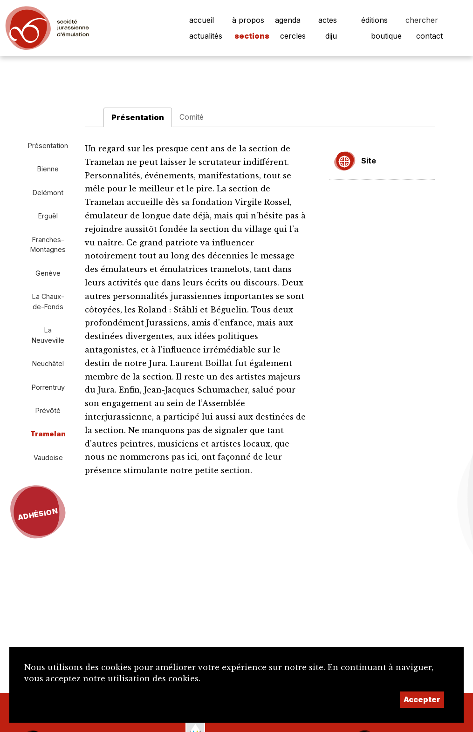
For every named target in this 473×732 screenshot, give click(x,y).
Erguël (48, 216)
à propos (248, 20)
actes (327, 20)
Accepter (422, 699)
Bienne (48, 169)
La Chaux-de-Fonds (48, 301)
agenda (288, 20)
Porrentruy (48, 387)
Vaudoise (48, 457)
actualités (205, 36)
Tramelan (48, 434)
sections (251, 36)
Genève (48, 273)
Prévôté (48, 410)
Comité (191, 117)
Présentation (48, 145)
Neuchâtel (48, 363)
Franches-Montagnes (48, 245)
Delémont (48, 193)
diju (331, 36)
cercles (293, 36)
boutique (386, 36)
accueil (201, 20)
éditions (374, 20)
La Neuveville (48, 335)
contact (429, 36)
